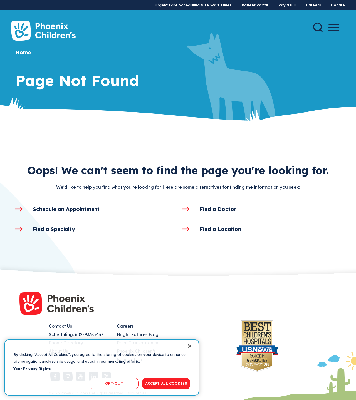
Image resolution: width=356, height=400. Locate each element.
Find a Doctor (218, 209)
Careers (313, 5)
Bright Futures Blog (138, 334)
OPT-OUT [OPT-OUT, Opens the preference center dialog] (114, 383)
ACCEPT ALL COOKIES (166, 383)
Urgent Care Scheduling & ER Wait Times (193, 5)
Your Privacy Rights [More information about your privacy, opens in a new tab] (32, 368)
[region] (101, 367)
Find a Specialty (54, 229)
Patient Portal (255, 5)
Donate (338, 5)
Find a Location (220, 229)
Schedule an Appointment (66, 209)
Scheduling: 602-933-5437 (76, 334)
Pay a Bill (287, 5)
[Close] (190, 346)
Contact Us (60, 326)
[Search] (318, 27)
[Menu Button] (333, 27)
